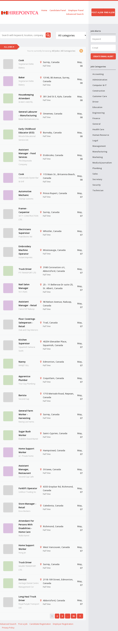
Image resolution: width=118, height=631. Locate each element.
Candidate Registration (40, 624)
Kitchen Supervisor (24, 341)
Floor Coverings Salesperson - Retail (27, 322)
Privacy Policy (8, 627)
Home (44, 10)
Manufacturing (99, 151)
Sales (95, 173)
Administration (99, 79)
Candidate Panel (58, 10)
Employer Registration (63, 624)
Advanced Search (75, 14)
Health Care (98, 129)
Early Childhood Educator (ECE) (27, 130)
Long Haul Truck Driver (27, 598)
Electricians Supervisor (25, 231)
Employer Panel (76, 10)
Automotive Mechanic (25, 193)
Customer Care (99, 96)
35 (74, 616)
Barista (22, 395)
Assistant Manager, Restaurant (25, 469)
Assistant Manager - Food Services (27, 153)
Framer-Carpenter (24, 210)
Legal (95, 140)
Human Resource (100, 135)
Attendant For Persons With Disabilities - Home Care (26, 526)
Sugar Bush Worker (25, 433)
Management (99, 146)
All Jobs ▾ (9, 46)
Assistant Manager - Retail (28, 303)
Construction (98, 90)
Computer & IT (99, 85)
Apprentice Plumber (24, 378)
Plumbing (97, 168)
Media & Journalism (102, 162)
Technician (97, 190)
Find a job (109, 12)
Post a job (97, 12)
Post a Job (23, 624)
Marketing (97, 157)
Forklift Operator (28, 488)
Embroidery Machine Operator (25, 250)
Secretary (97, 179)
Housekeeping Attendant (26, 96)
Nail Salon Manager (24, 286)
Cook (21, 60)
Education (97, 107)
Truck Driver (25, 269)
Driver (95, 101)
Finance (96, 118)
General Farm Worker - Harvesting (26, 414)
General (96, 123)
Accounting (98, 74)
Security (96, 184)
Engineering (98, 112)
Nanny (22, 361)
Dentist (23, 579)
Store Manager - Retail (27, 505)
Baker (22, 77)
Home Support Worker (26, 450)
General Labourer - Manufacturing (28, 113)
